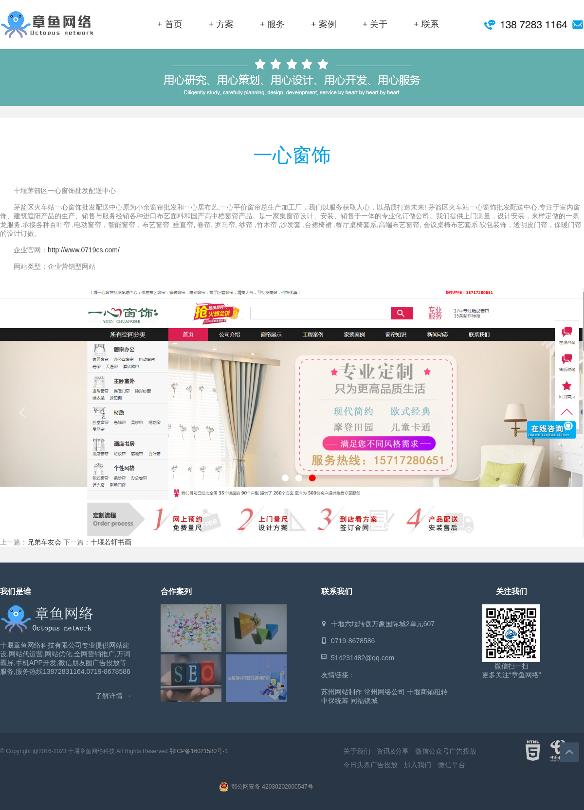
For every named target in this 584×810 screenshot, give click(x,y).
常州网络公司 (384, 692)
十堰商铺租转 (427, 692)
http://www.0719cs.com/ (84, 250)
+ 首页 (169, 24)
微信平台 (451, 765)
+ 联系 (426, 24)
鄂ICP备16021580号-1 (198, 751)
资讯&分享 (392, 751)
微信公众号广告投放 (445, 751)
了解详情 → (113, 696)
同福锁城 (364, 700)
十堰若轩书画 (111, 542)
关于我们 (356, 751)
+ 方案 (221, 24)
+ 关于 (375, 24)
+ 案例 (323, 24)
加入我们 (417, 765)
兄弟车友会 (44, 542)
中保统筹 (334, 700)
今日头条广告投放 (370, 765)
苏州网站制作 (341, 692)
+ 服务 (272, 24)
